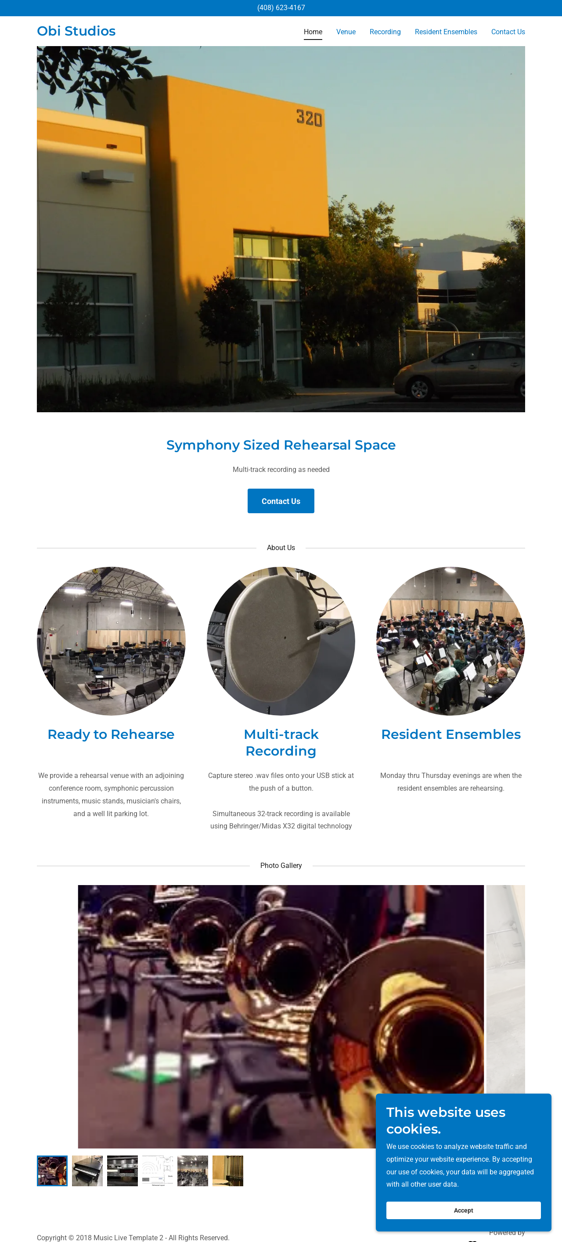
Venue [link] (346, 32)
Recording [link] (385, 32)
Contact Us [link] (508, 32)
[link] (76, 33)
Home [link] (313, 32)
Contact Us (281, 501)
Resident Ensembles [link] (446, 32)
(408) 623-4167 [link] (281, 8)
